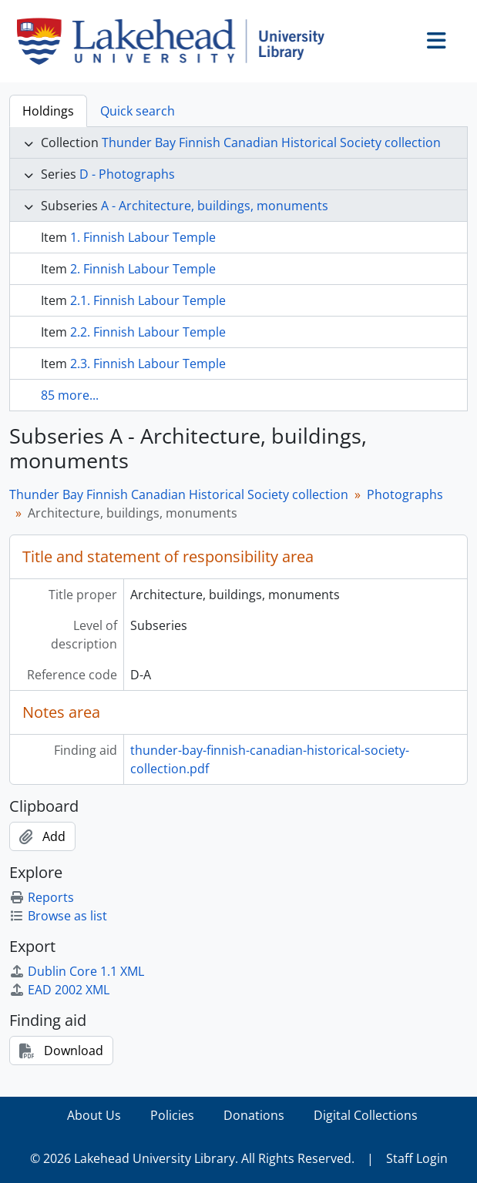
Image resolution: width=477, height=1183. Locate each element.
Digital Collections (366, 1115)
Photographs (405, 494)
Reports (41, 897)
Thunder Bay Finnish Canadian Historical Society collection (271, 142)
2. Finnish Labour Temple (143, 268)
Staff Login (417, 1158)
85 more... (70, 395)
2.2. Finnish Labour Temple (148, 331)
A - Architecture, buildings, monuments (214, 205)
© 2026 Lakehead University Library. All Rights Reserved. (192, 1158)
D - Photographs (127, 174)
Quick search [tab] (137, 110)
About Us (94, 1115)
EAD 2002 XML (59, 989)
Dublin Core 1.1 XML (76, 971)
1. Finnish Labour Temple (143, 237)
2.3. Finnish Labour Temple (148, 363)
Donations (253, 1115)
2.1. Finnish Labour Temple (148, 300)
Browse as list (58, 915)
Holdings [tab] (48, 110)
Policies (172, 1115)
